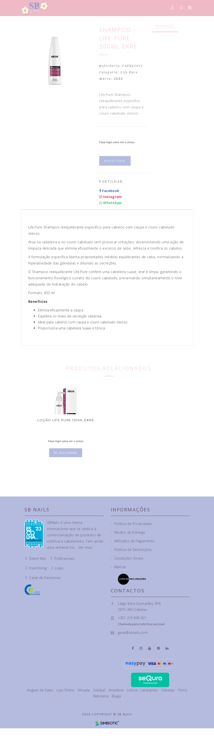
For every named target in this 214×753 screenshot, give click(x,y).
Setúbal (99, 690)
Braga (116, 696)
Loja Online (66, 690)
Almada (84, 690)
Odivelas (168, 690)
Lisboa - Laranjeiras (143, 690)
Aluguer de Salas (40, 690)
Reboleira (101, 696)
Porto (182, 690)
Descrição (165, 26)
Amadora (116, 690)
